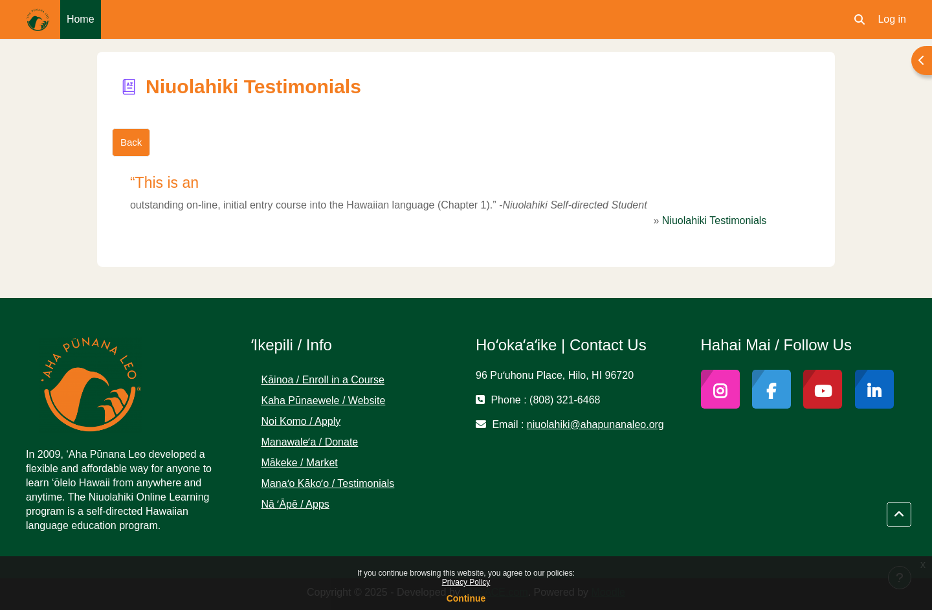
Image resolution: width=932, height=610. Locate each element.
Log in (892, 19)
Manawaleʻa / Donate (310, 441)
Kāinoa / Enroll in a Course (322, 379)
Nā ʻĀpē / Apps (295, 504)
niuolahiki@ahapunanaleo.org (595, 424)
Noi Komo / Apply (301, 421)
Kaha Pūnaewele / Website (323, 400)
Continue (466, 598)
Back (131, 142)
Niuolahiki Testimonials (714, 220)
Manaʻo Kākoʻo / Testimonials (328, 483)
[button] (859, 19)
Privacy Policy (466, 582)
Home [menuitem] (80, 19)
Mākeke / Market (299, 462)
